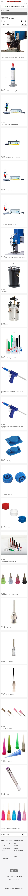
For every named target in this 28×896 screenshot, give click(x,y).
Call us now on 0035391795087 (14, 876)
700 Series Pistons (6, 528)
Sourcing (16, 843)
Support (16, 848)
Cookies (3, 851)
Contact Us (17, 842)
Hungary (3, 860)
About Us (3, 842)
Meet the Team (4, 847)
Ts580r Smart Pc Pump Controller (9, 124)
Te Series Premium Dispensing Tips (10, 828)
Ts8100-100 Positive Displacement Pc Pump (13, 257)
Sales (16, 845)
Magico (9, 888)
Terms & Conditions (18, 850)
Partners (3, 845)
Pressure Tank (4, 291)
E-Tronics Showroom (5, 848)
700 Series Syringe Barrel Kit (8, 561)
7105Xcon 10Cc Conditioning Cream (10, 91)
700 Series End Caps (6, 461)
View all (7, 24)
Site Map (3, 850)
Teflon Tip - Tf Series (6, 728)
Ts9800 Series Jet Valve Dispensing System (12, 57)
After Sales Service (18, 847)
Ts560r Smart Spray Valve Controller (10, 191)
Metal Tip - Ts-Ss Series (7, 628)
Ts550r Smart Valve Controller (9, 224)
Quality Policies (18, 851)
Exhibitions (17, 856)
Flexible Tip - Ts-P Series (7, 694)
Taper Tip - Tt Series (6, 761)
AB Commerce (20, 888)
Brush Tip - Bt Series (6, 795)
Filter (14, 14)
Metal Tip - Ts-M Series (7, 661)
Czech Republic (4, 858)
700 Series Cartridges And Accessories (11, 358)
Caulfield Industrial (5, 843)
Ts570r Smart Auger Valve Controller (10, 157)
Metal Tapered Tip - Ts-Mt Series (9, 594)
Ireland (3, 856)
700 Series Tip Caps (6, 494)
